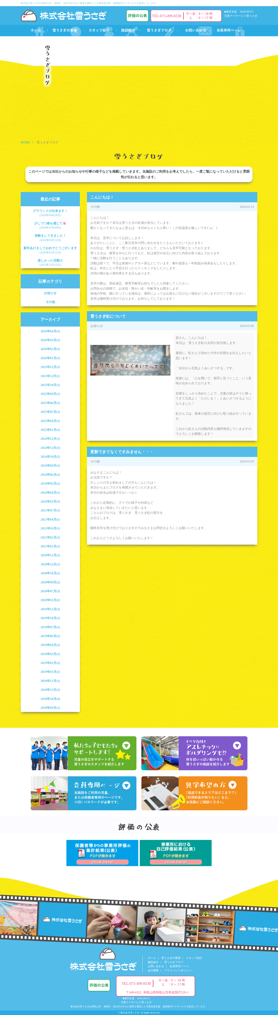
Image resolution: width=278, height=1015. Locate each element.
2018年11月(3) (50, 689)
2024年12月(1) (50, 438)
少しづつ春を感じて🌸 (50, 225)
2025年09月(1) (50, 393)
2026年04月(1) (50, 331)
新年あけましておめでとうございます (50, 250)
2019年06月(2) (50, 636)
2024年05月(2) (50, 483)
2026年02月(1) (50, 349)
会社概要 (153, 970)
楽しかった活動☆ (50, 262)
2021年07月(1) (50, 510)
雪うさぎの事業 (171, 958)
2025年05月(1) (50, 411)
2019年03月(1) (50, 654)
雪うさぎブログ (173, 962)
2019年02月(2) (50, 663)
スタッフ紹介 (194, 958)
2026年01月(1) (50, 358)
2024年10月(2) (50, 456)
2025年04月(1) (50, 421)
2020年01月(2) (50, 600)
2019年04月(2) (50, 645)
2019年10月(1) (50, 618)
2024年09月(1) (50, 465)
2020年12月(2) (50, 555)
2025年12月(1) (50, 367)
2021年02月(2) (50, 537)
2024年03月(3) (50, 501)
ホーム (152, 958)
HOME (25, 142)
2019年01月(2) (50, 671)
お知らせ (50, 293)
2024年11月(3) (50, 447)
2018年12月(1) (50, 681)
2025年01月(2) (50, 429)
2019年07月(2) (50, 627)
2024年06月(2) (50, 474)
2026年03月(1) (50, 340)
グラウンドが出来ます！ (50, 213)
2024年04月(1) (50, 492)
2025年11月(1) (50, 376)
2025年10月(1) (50, 385)
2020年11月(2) (50, 564)
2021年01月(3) (50, 546)
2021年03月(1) (50, 528)
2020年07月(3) (50, 591)
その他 (50, 302)
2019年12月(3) (50, 609)
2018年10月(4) (50, 699)
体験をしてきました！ (50, 237)
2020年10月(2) (50, 573)
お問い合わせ (156, 966)
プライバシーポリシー (178, 970)
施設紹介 (153, 962)
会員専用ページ (179, 966)
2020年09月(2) (50, 582)
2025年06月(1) (50, 403)
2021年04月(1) (50, 519)
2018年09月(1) (50, 707)
